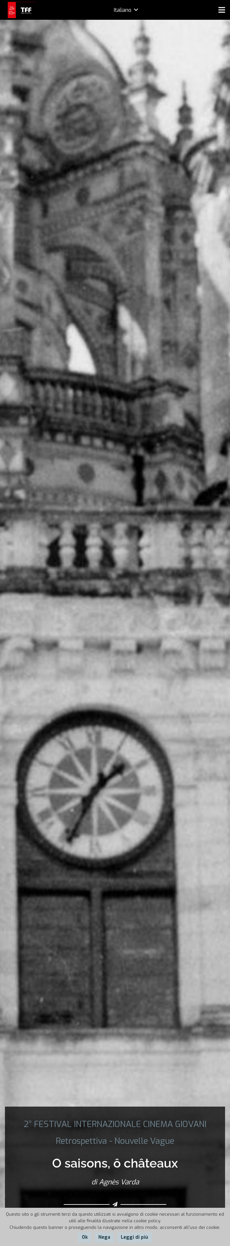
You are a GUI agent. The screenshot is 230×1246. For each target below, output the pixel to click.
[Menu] (221, 10)
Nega (104, 1237)
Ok (85, 1237)
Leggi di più (134, 1237)
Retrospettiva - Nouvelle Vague (115, 1140)
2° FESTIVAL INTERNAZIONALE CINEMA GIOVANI (115, 1124)
